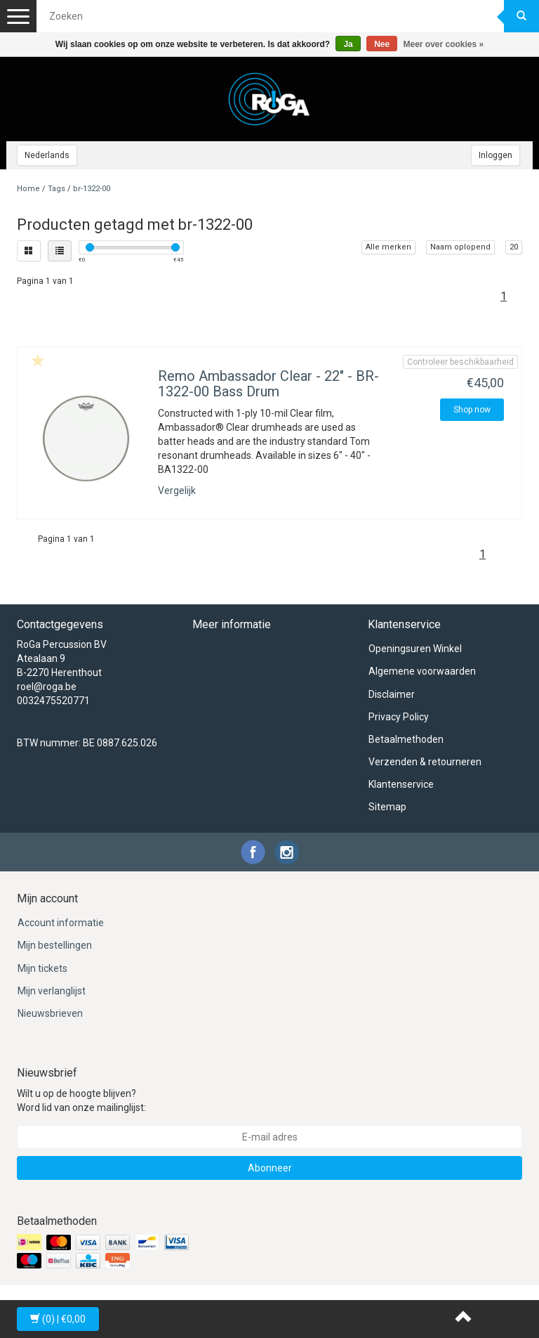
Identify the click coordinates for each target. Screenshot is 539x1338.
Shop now (472, 410)
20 (514, 247)
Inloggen (495, 155)
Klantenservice (401, 784)
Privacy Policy (398, 716)
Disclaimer (391, 694)
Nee (382, 44)
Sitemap (387, 806)
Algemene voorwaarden (422, 671)
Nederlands (47, 155)
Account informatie (61, 922)
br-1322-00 (91, 188)
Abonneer (270, 1168)
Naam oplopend (460, 247)
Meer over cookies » (444, 44)
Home (28, 188)
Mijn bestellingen (55, 945)
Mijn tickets (42, 968)
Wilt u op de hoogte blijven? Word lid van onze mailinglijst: (81, 1100)
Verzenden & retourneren (424, 761)
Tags (56, 188)
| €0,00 (58, 1319)
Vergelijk (177, 490)
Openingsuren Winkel (415, 648)
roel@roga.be (46, 686)
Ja (347, 44)
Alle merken (388, 247)
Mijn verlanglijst (52, 990)
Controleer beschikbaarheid (460, 362)
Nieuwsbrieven (50, 1013)
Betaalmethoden (406, 739)
